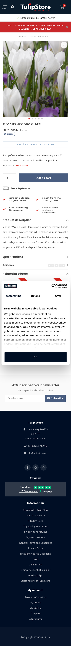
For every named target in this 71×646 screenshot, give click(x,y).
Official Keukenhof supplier (35, 569)
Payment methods (35, 537)
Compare (36, 613)
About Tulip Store (35, 515)
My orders (35, 602)
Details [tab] (35, 295)
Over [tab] (58, 295)
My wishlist (35, 608)
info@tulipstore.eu (37, 453)
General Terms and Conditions (35, 542)
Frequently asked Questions (35, 553)
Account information (35, 597)
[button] (29, 118)
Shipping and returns (35, 531)
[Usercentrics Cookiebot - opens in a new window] (51, 286)
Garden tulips (35, 575)
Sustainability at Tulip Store (35, 580)
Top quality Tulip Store (35, 526)
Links (35, 559)
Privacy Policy (35, 548)
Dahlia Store (35, 564)
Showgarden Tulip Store (36, 510)
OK (35, 356)
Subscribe (55, 398)
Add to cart (43, 178)
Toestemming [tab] (13, 295)
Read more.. (22, 165)
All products (35, 619)
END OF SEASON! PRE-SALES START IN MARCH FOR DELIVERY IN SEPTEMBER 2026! (35, 27)
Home (22, 36)
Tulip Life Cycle (35, 520)
